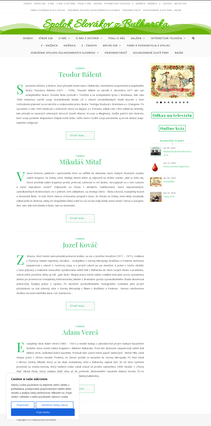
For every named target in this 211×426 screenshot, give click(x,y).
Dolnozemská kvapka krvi (176, 166)
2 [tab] (161, 102)
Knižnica (152, 3)
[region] (43, 396)
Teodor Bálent (80, 74)
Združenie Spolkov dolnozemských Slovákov (94, 10)
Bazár (178, 10)
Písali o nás (84, 3)
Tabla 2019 (169, 196)
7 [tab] (180, 102)
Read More (80, 135)
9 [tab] (187, 102)
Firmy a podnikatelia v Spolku (47, 10)
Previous (154, 80)
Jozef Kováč (80, 244)
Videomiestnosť (132, 10)
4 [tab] (168, 102)
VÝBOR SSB (39, 3)
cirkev (80, 68)
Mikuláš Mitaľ (80, 161)
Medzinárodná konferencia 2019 (177, 153)
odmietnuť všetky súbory (54, 405)
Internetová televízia (117, 3)
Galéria (98, 3)
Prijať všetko (43, 412)
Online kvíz (172, 128)
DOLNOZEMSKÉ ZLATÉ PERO (157, 10)
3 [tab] (165, 102)
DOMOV (28, 3)
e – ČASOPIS (165, 3)
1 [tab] (157, 102)
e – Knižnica (138, 3)
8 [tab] (184, 102)
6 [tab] (176, 102)
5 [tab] (172, 102)
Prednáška (169, 181)
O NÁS (51, 3)
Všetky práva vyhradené (44, 419)
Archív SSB (180, 3)
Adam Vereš (80, 332)
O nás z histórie (66, 3)
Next (190, 80)
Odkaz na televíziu (172, 115)
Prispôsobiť (23, 405)
